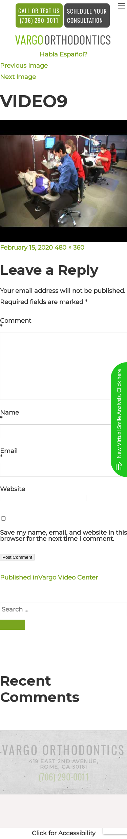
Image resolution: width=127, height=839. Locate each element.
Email (63, 454)
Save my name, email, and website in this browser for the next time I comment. (63, 536)
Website (12, 489)
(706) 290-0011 (39, 15)
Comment (63, 324)
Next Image (18, 77)
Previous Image (24, 65)
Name (63, 415)
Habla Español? (63, 54)
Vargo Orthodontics (63, 749)
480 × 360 (69, 247)
